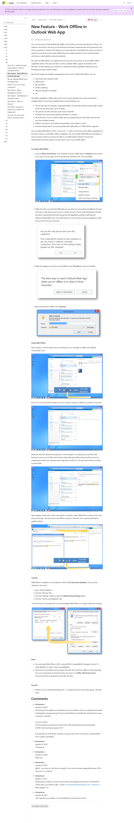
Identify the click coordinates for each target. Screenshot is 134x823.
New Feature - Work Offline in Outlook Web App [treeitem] (18, 74)
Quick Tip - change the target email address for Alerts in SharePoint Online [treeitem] (17, 68)
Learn (33, 20)
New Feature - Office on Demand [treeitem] (15, 102)
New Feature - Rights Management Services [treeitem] (15, 91)
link (67, 690)
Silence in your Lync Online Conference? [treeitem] (16, 86)
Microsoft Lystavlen (56, 20)
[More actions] (101, 19)
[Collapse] (25, 18)
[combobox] (14, 22)
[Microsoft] (4, 2)
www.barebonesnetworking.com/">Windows (82, 784)
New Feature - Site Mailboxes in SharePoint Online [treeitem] (18, 97)
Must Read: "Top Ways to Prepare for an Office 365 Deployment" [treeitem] (16, 109)
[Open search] (124, 3)
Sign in (129, 3)
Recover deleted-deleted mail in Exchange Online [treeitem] (18, 80)
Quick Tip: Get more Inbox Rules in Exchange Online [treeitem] (16, 116)
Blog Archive (43, 20)
